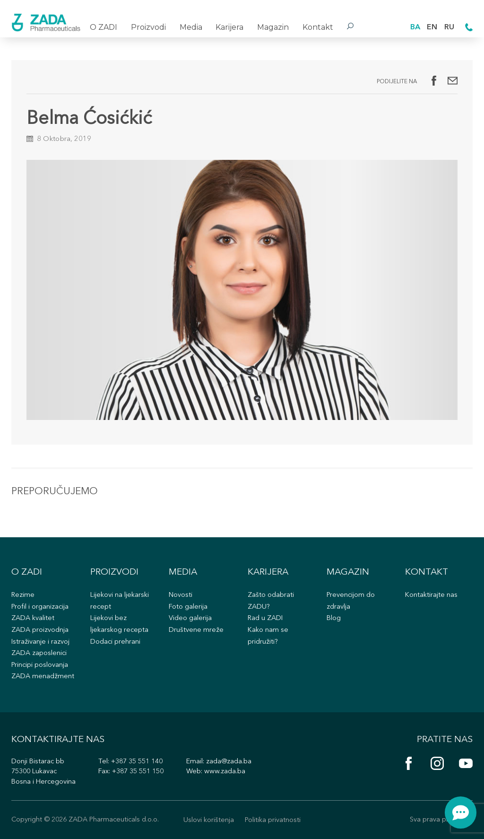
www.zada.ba (224, 771)
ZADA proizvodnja (40, 630)
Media (191, 27)
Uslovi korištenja (208, 820)
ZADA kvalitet (32, 618)
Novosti (180, 595)
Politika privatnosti (273, 820)
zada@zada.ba (228, 761)
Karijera (229, 27)
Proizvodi (148, 27)
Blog (334, 618)
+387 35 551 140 (137, 761)
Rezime (23, 595)
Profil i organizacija (40, 607)
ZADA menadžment (42, 676)
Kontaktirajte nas (431, 595)
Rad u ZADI (265, 618)
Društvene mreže (196, 630)
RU (449, 27)
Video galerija (190, 618)
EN (432, 27)
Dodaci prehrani (115, 642)
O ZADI (103, 27)
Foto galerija (188, 607)
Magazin (273, 27)
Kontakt (317, 27)
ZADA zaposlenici (39, 653)
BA (415, 27)
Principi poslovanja (39, 665)
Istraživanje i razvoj (40, 642)
